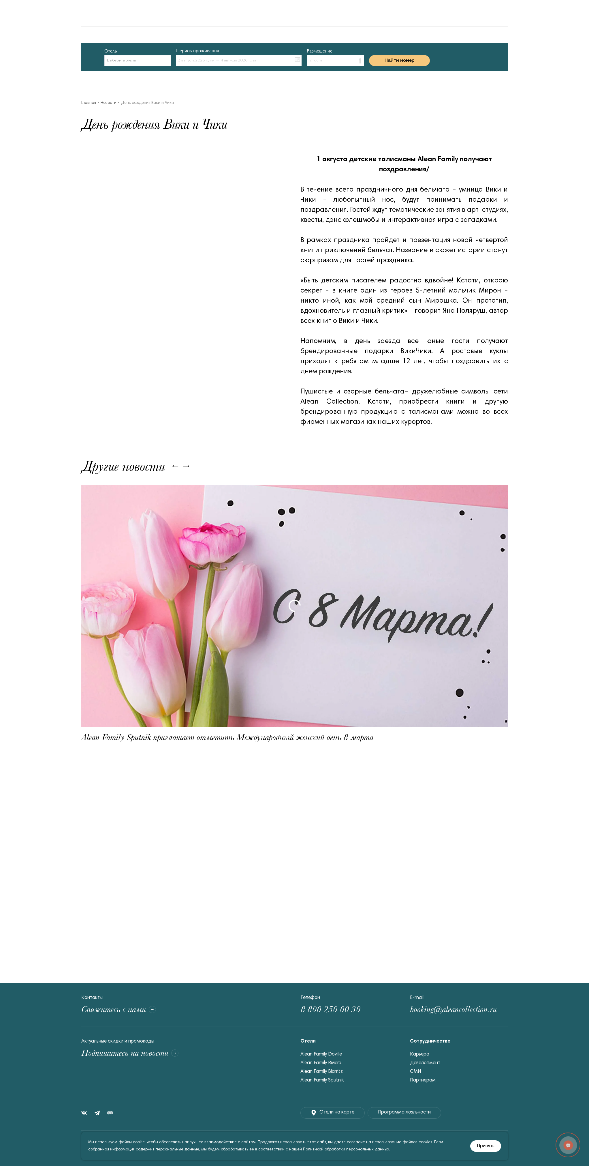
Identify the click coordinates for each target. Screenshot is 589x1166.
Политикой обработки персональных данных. (346, 1150)
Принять (485, 1146)
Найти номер (400, 60)
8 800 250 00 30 (330, 1009)
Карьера (419, 1054)
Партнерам (423, 1080)
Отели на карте (332, 1113)
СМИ (415, 1071)
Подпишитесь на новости (129, 1053)
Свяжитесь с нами (118, 1009)
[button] (335, 60)
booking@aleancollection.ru (453, 1009)
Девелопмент (425, 1063)
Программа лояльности (404, 1112)
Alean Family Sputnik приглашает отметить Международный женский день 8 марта (227, 737)
